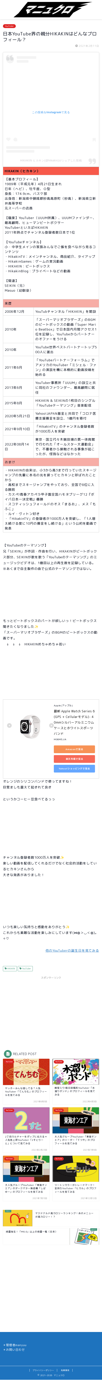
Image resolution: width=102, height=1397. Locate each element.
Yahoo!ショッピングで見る (74, 768)
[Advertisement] (51, 1008)
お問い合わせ (15, 1350)
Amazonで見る (74, 749)
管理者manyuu (16, 1345)
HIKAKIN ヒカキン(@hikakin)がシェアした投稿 (51, 160)
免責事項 (65, 1370)
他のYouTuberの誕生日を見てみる (72, 950)
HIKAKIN (11, 968)
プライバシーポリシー (43, 1370)
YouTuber (9, 26)
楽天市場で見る (74, 759)
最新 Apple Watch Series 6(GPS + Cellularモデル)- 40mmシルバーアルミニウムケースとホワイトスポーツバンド (74, 722)
